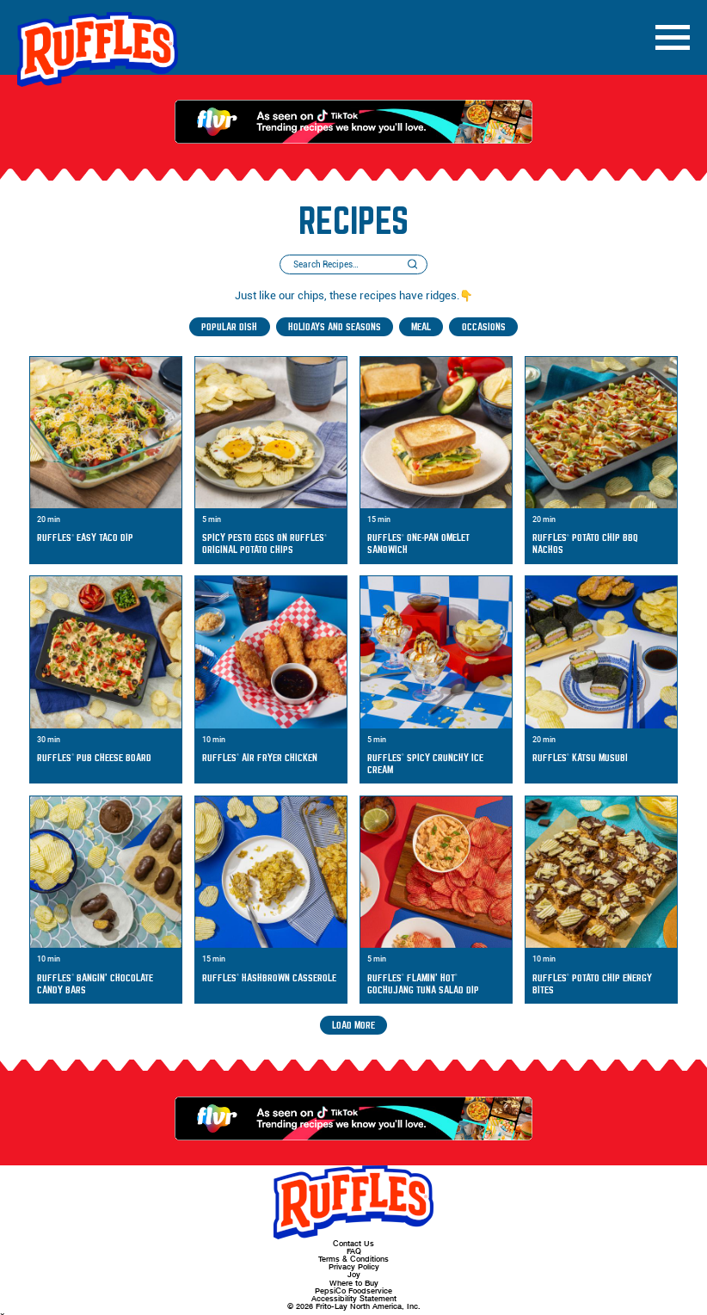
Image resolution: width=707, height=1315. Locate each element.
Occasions (484, 327)
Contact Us (353, 1243)
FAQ (354, 1251)
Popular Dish (229, 327)
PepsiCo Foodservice (353, 1290)
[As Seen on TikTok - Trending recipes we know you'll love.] (353, 122)
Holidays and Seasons (334, 327)
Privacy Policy (354, 1266)
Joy (353, 1274)
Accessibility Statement (354, 1298)
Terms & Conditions (353, 1258)
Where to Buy (353, 1282)
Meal (421, 327)
